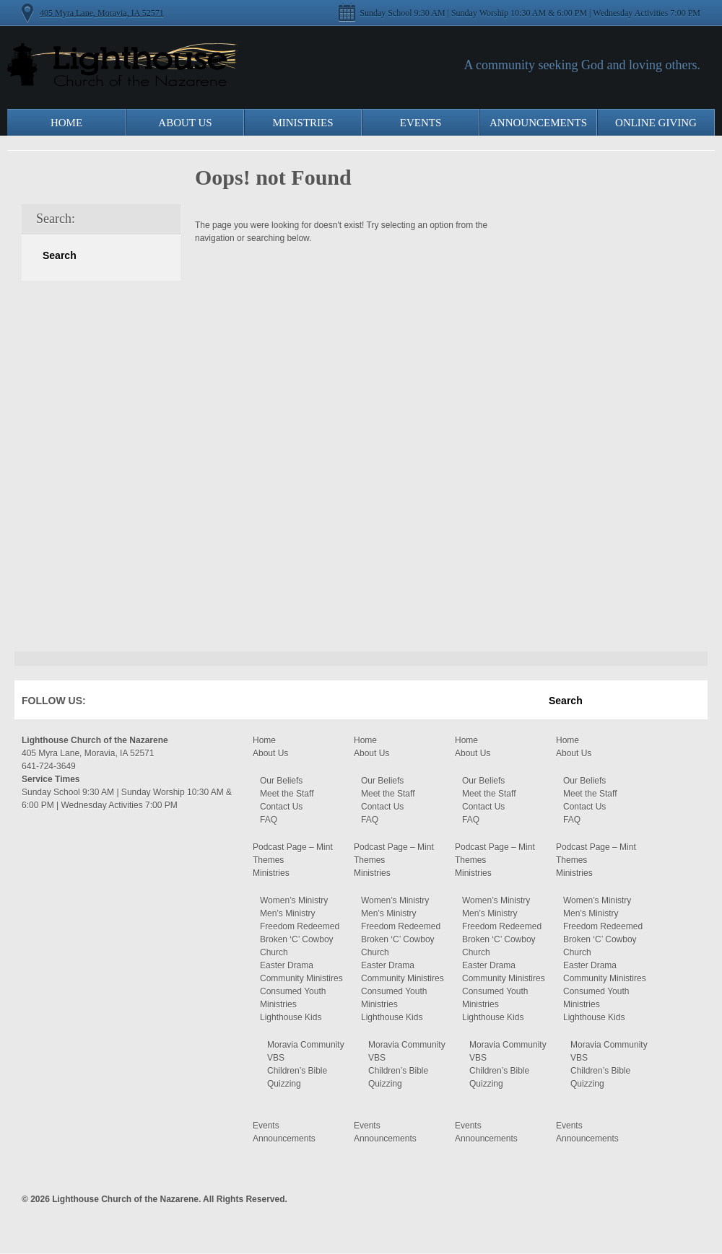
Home (66, 122)
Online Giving (656, 122)
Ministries (302, 122)
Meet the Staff (287, 794)
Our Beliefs (281, 781)
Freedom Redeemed (299, 926)
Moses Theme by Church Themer (689, 1197)
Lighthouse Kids (290, 1017)
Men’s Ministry (287, 913)
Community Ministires (301, 978)
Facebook (118, 703)
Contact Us (281, 807)
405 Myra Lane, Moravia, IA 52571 (102, 13)
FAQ (268, 820)
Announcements (538, 122)
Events (421, 122)
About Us (185, 122)
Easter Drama (286, 965)
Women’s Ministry (294, 900)
